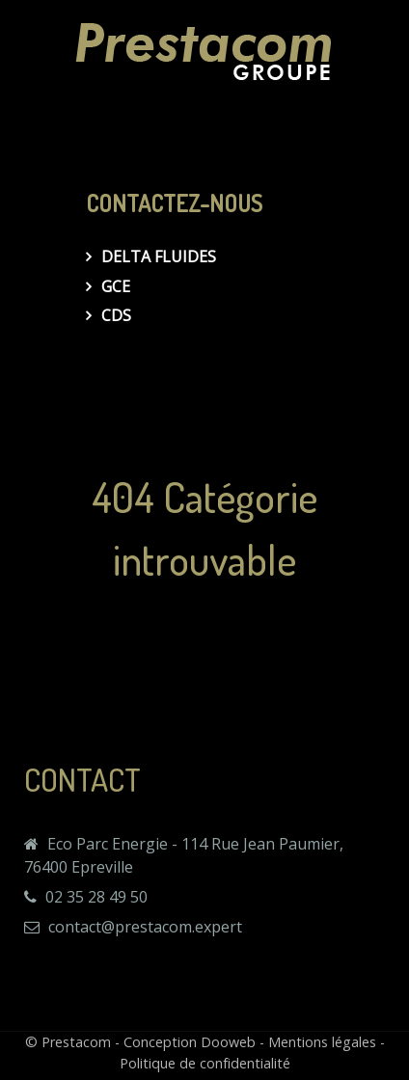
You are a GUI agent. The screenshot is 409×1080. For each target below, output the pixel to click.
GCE (115, 286)
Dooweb (228, 1042)
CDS (116, 315)
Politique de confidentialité (205, 1063)
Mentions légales (322, 1042)
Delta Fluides (158, 256)
